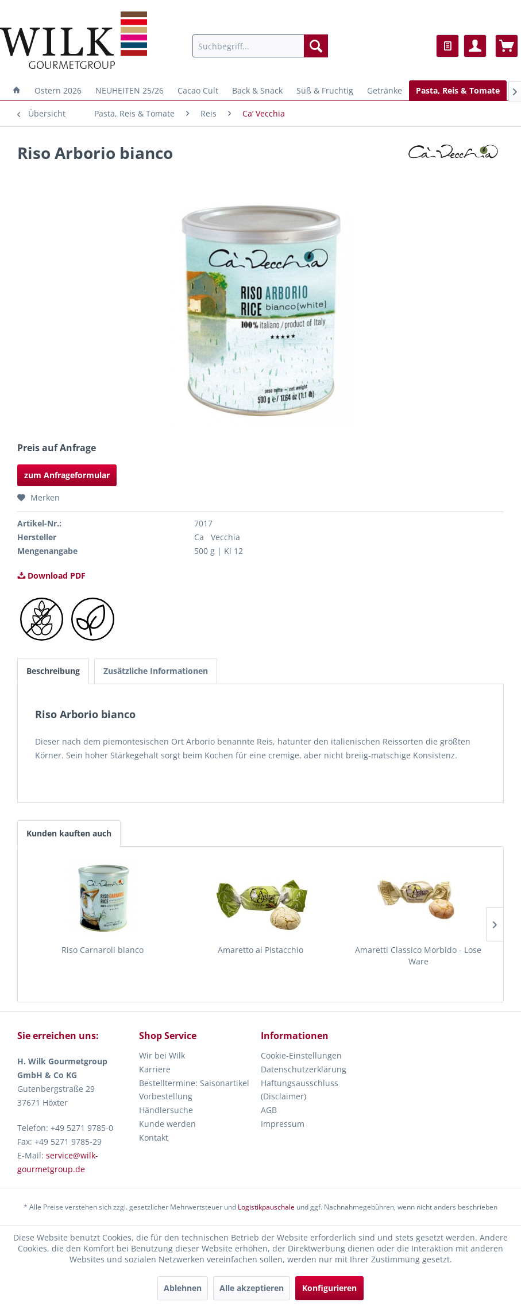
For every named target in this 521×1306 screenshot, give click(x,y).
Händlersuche (166, 1110)
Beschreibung (53, 670)
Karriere (155, 1069)
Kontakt (153, 1137)
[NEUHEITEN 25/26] (129, 90)
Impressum (282, 1123)
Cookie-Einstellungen (301, 1055)
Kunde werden (167, 1123)
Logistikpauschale (266, 1207)
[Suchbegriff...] (260, 45)
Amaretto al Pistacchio (260, 949)
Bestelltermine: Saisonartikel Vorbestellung (194, 1090)
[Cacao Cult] (198, 90)
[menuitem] (260, 45)
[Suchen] (316, 45)
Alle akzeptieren (251, 1287)
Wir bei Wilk (162, 1055)
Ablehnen (183, 1287)
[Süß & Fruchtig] (325, 90)
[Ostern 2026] (58, 90)
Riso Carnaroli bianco (102, 949)
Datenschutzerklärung (303, 1069)
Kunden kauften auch (68, 833)
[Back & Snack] (257, 90)
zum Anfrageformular (67, 475)
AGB (269, 1110)
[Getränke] (384, 90)
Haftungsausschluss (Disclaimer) (299, 1090)
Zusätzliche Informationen (155, 670)
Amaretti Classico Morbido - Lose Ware (418, 955)
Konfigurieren (329, 1287)
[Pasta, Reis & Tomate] (458, 90)
